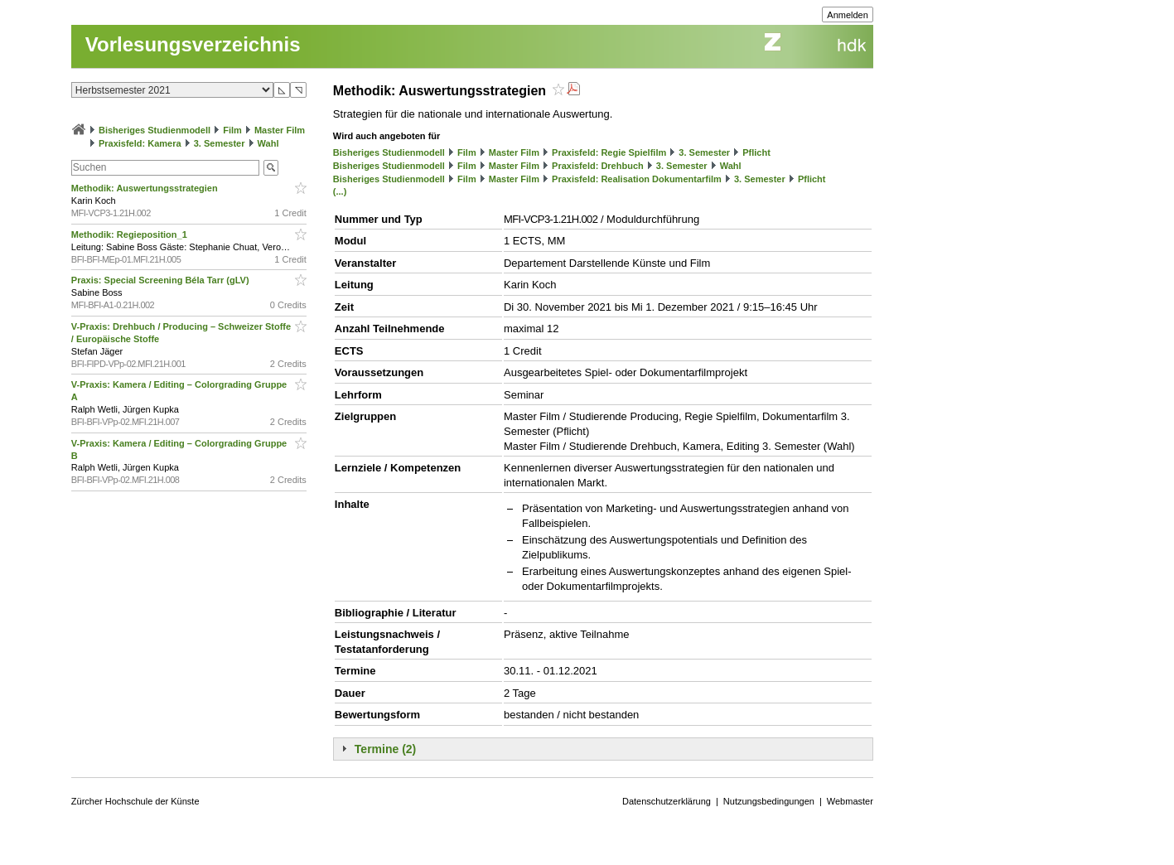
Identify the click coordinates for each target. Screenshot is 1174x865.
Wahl (268, 143)
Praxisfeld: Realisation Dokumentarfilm (637, 179)
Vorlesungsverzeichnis (193, 44)
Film (232, 130)
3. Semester (219, 143)
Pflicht (756, 152)
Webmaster (850, 801)
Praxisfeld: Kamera (140, 143)
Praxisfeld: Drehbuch (598, 166)
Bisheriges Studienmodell (154, 130)
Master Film (279, 130)
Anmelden (847, 15)
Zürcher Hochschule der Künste (135, 801)
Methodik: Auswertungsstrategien (145, 188)
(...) (340, 191)
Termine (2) (385, 749)
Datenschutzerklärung (666, 801)
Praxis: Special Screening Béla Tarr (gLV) (161, 280)
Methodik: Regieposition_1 (130, 234)
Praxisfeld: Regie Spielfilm (609, 152)
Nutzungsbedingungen (768, 801)
